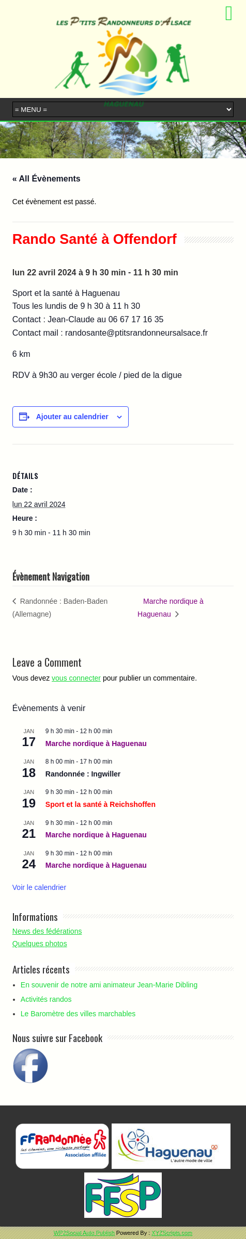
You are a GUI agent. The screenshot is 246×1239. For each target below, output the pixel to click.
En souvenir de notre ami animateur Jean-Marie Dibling (109, 985)
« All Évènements (46, 178)
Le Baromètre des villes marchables (78, 1014)
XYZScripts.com (171, 1233)
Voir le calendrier (39, 887)
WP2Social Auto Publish (84, 1233)
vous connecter (76, 678)
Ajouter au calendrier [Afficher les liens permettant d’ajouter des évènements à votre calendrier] (72, 416)
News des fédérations (47, 931)
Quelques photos (39, 943)
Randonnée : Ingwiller (82, 774)
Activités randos (46, 999)
